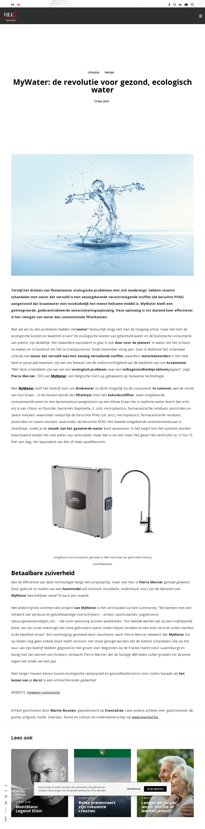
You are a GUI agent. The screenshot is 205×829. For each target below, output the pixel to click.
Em (5, 802)
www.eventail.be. (145, 717)
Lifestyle (93, 72)
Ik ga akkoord (155, 788)
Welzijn (109, 72)
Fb (5, 796)
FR (12, 4)
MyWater (58, 376)
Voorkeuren (134, 788)
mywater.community (43, 692)
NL (19, 4)
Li (5, 785)
